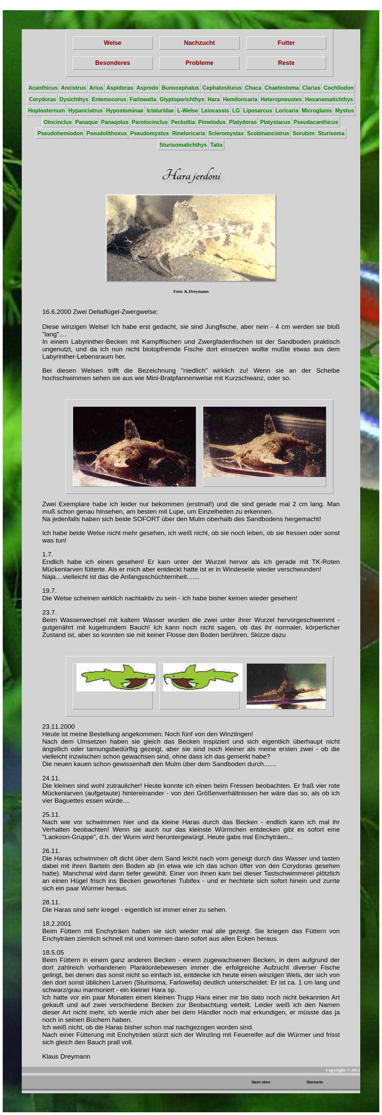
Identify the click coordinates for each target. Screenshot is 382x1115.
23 (45, 726)
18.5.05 (53, 952)
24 (45, 778)
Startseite (315, 1082)
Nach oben (261, 1082)
